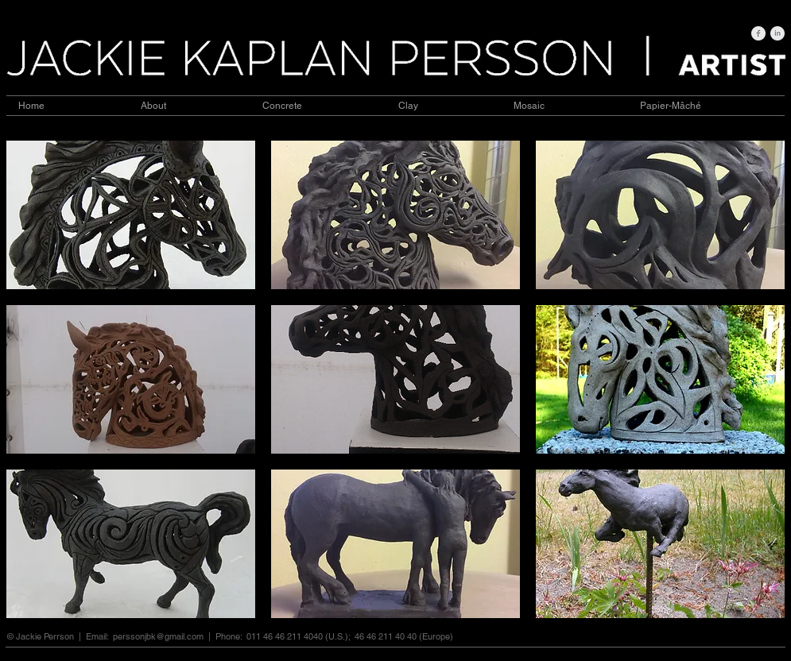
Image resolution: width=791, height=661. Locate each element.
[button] (130, 215)
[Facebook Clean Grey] (758, 33)
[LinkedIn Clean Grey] (777, 33)
